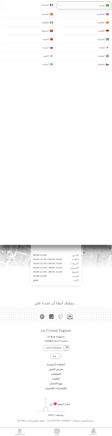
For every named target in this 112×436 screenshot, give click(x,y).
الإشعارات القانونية (56, 391)
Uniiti (51, 418)
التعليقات (56, 377)
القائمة (56, 381)
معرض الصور (56, 372)
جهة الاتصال (56, 386)
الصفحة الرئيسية (56, 367)
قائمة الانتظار (20, 431)
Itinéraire (93, 431)
